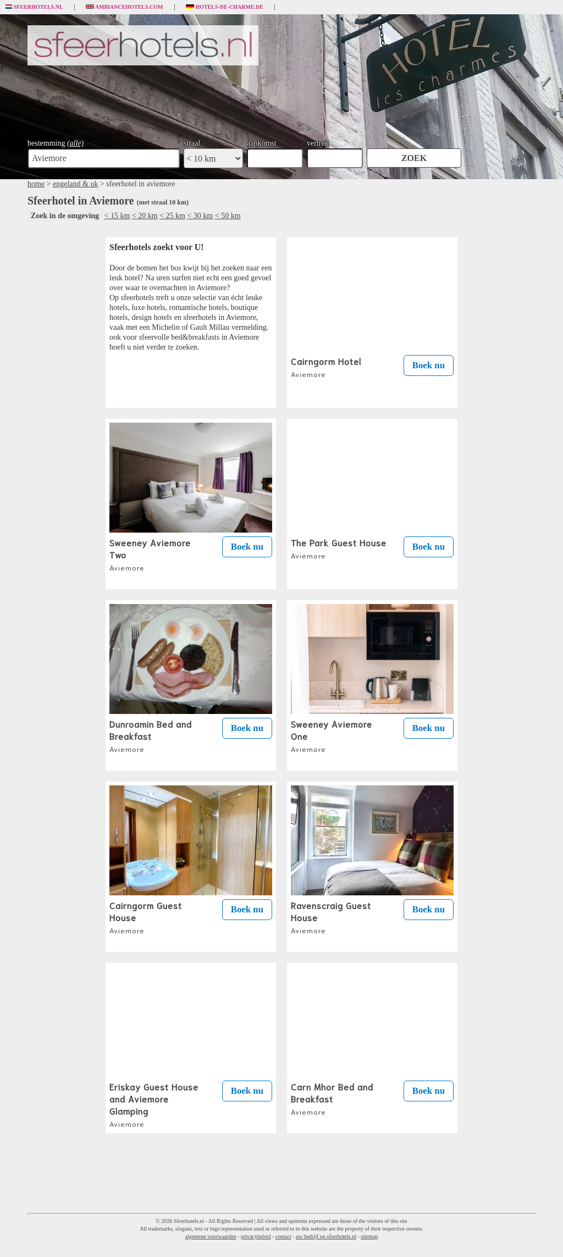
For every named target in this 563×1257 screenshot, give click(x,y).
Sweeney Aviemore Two (150, 554)
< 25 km (172, 216)
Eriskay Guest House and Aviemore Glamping (153, 1104)
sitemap (369, 1236)
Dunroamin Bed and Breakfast (150, 735)
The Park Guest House (339, 548)
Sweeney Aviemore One (331, 735)
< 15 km (117, 216)
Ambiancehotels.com (124, 7)
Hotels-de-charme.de (225, 7)
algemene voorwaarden (210, 1236)
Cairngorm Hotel (326, 366)
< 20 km (145, 216)
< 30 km (200, 216)
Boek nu (428, 365)
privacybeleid (256, 1236)
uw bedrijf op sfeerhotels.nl (326, 1236)
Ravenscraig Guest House (331, 916)
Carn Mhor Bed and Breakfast (332, 1098)
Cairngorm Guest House (145, 916)
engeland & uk (75, 184)
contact (283, 1236)
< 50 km (228, 216)
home (36, 184)
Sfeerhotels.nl (34, 7)
